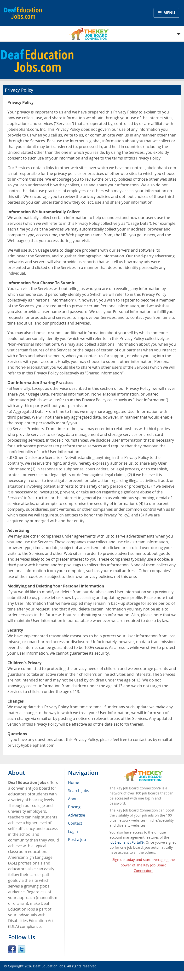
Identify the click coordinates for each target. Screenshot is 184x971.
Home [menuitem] (73, 782)
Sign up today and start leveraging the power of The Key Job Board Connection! (143, 865)
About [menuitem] (73, 798)
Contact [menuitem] (75, 823)
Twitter (21, 949)
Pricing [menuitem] (74, 807)
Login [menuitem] (73, 831)
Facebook (12, 949)
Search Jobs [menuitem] (78, 790)
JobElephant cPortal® (126, 842)
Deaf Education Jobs (49, 966)
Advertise (76, 815)
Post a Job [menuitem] (77, 839)
